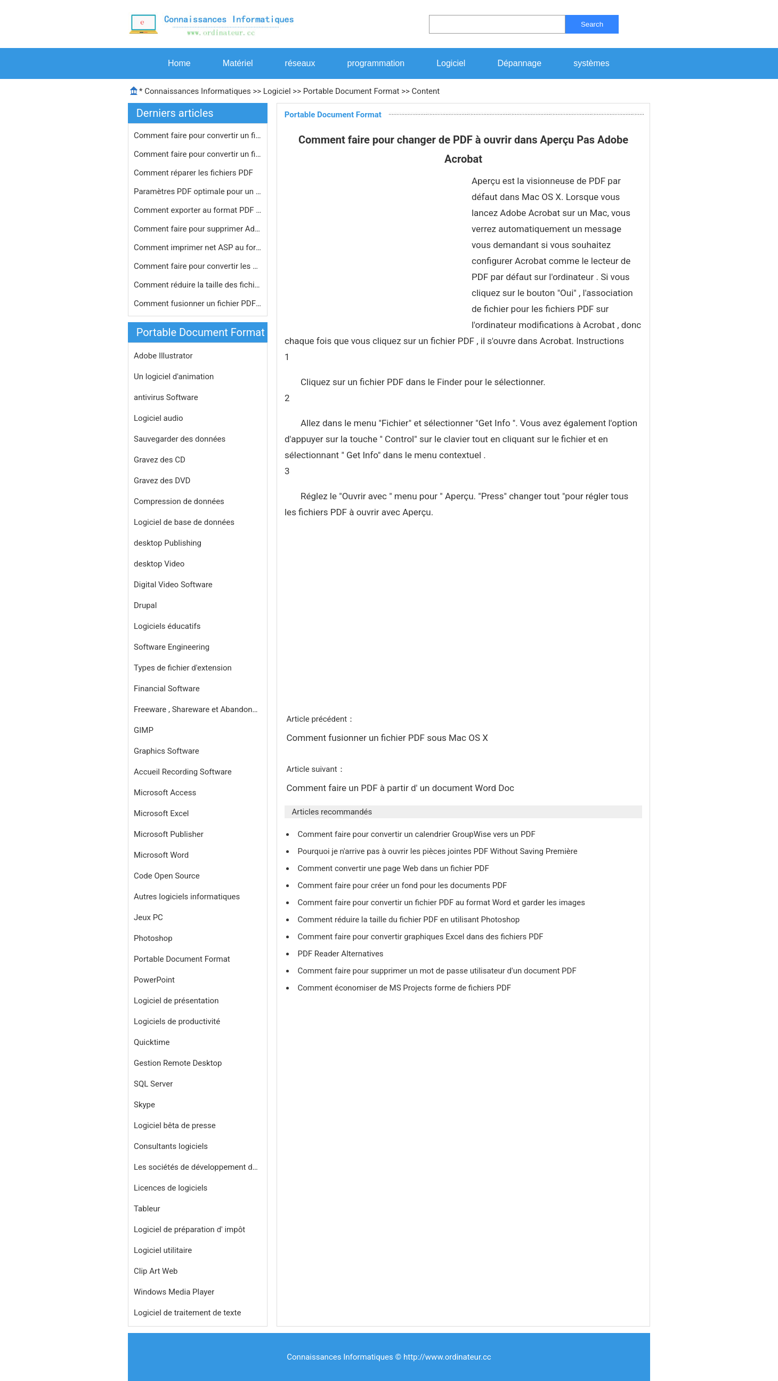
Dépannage (519, 63)
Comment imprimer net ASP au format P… (198, 247)
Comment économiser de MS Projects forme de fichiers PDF (405, 988)
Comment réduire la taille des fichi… (197, 285)
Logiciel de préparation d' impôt (189, 1229)
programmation (376, 63)
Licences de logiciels (170, 1188)
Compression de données (179, 501)
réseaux (300, 63)
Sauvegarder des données (179, 439)
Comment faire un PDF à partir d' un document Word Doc (401, 788)
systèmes (591, 63)
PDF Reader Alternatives (341, 954)
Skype (144, 1104)
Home (179, 63)
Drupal (145, 605)
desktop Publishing (167, 543)
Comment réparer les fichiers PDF (194, 173)
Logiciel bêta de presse (175, 1125)
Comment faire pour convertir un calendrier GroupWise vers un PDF (417, 834)
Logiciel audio (158, 418)
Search (592, 24)
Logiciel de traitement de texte (187, 1313)
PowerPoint (154, 980)
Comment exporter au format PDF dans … (198, 210)
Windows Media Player (174, 1292)
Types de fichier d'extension (183, 668)
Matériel (238, 63)
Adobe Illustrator (163, 356)
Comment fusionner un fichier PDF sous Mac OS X (388, 737)
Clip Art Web (156, 1271)
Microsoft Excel (161, 813)
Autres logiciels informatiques (187, 896)
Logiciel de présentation (176, 1000)
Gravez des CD (159, 460)
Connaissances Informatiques (197, 91)
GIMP (143, 730)
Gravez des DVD (162, 480)
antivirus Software (166, 397)
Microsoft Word (161, 855)
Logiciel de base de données (184, 522)
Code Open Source (167, 876)
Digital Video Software (173, 584)
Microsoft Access (165, 792)
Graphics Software (166, 751)
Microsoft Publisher (169, 834)
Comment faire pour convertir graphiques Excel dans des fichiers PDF (421, 936)
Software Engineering (171, 647)
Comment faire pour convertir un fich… (198, 135)
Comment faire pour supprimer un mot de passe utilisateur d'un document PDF (437, 971)
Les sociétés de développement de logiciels (198, 1167)
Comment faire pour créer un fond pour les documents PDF (403, 885)
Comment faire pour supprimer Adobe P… (198, 229)
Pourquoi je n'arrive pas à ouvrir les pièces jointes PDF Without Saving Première (438, 851)
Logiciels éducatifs (167, 626)
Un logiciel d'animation (174, 376)
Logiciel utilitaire (163, 1250)
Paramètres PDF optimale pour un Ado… (198, 191)
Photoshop (153, 938)
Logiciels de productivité (177, 1021)
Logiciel (450, 63)
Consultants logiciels (171, 1146)
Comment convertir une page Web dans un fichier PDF (394, 868)
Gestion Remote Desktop (178, 1063)
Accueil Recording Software (183, 772)
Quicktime (151, 1042)
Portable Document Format (351, 91)
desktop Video (159, 564)
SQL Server (153, 1084)
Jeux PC (148, 917)
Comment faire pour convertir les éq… (198, 266)
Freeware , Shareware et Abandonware (198, 709)
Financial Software (167, 688)
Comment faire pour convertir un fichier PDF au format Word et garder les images (442, 902)
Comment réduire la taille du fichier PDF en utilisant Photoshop (409, 919)
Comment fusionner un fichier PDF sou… (198, 303)
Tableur (147, 1209)
